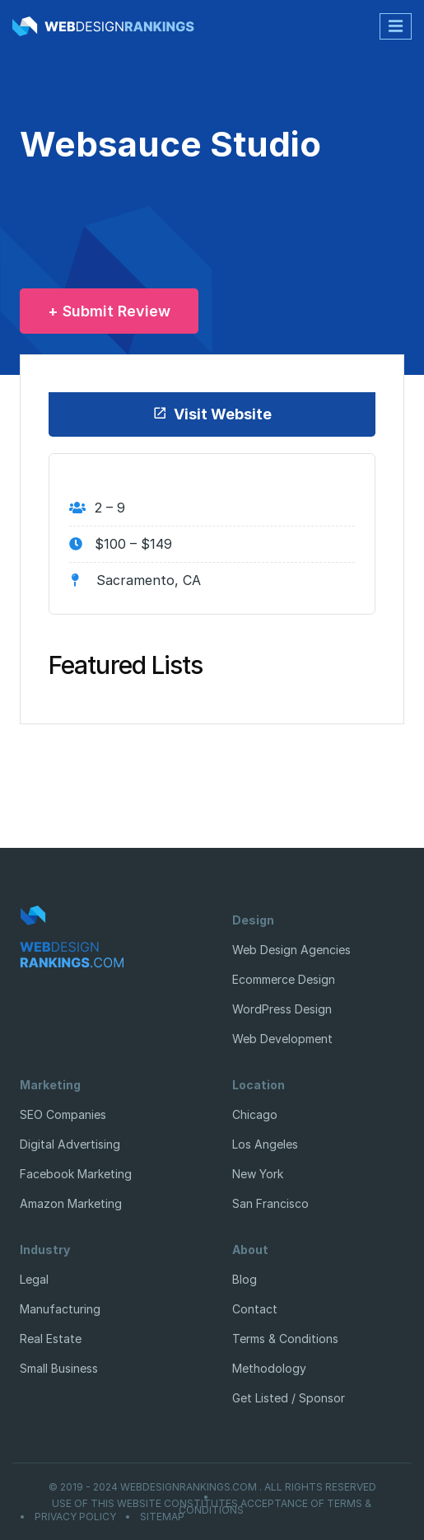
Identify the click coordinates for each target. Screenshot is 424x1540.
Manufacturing (60, 1309)
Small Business (59, 1368)
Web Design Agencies (291, 950)
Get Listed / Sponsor (288, 1398)
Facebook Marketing (76, 1174)
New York (257, 1174)
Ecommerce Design (283, 979)
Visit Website (212, 414)
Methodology (269, 1368)
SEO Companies (63, 1114)
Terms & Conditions (285, 1339)
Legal (34, 1279)
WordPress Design (282, 1009)
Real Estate (51, 1339)
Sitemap (162, 1517)
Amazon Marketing (71, 1203)
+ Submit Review (109, 311)
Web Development (282, 1039)
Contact (254, 1309)
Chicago (254, 1114)
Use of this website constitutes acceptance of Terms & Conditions (211, 1507)
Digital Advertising (70, 1144)
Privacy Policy (75, 1517)
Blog (244, 1279)
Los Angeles (265, 1144)
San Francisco (270, 1203)
